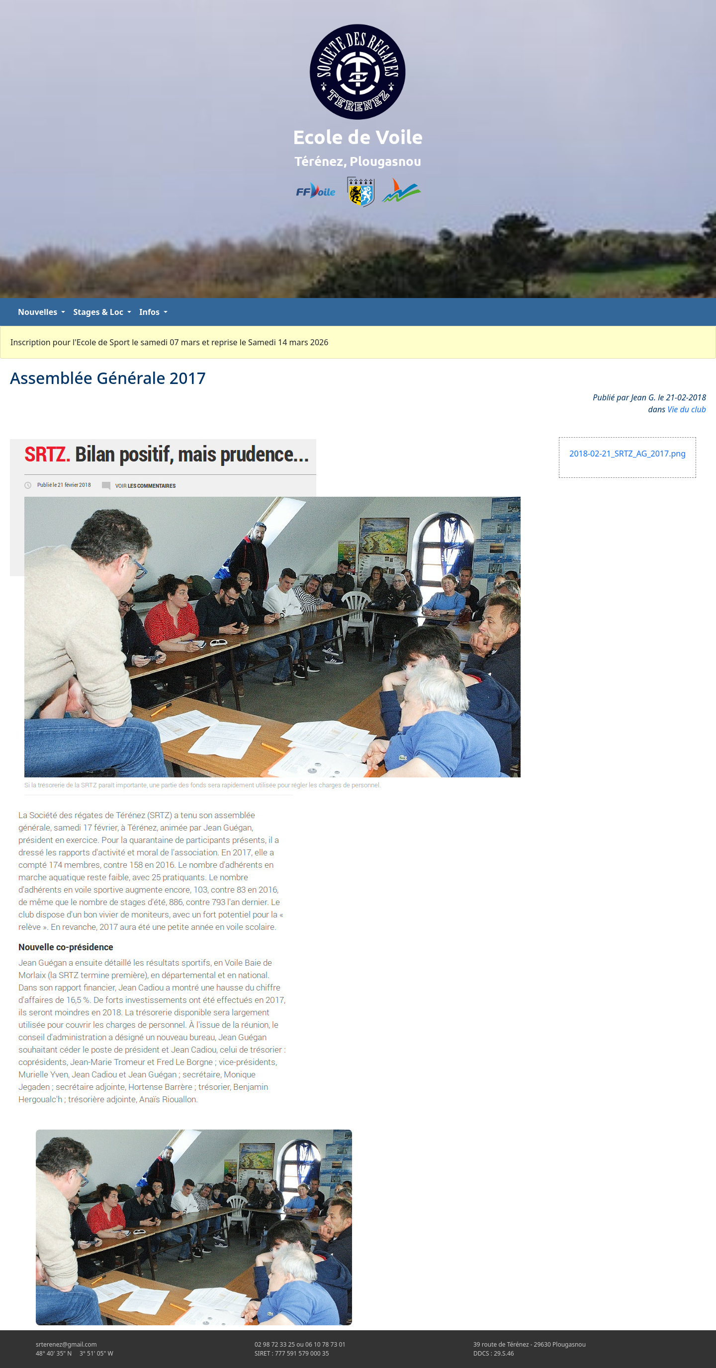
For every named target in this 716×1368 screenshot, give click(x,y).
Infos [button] (150, 311)
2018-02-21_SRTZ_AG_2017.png (627, 453)
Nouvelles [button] (38, 311)
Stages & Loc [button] (99, 311)
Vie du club (686, 409)
